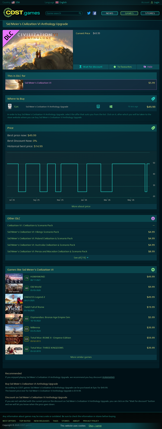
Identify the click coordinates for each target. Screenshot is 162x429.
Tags (55, 421)
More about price (81, 206)
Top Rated (24, 421)
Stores (150, 13)
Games (129, 13)
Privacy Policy (91, 421)
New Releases (41, 421)
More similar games (81, 357)
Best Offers (9, 421)
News (109, 13)
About (76, 421)
